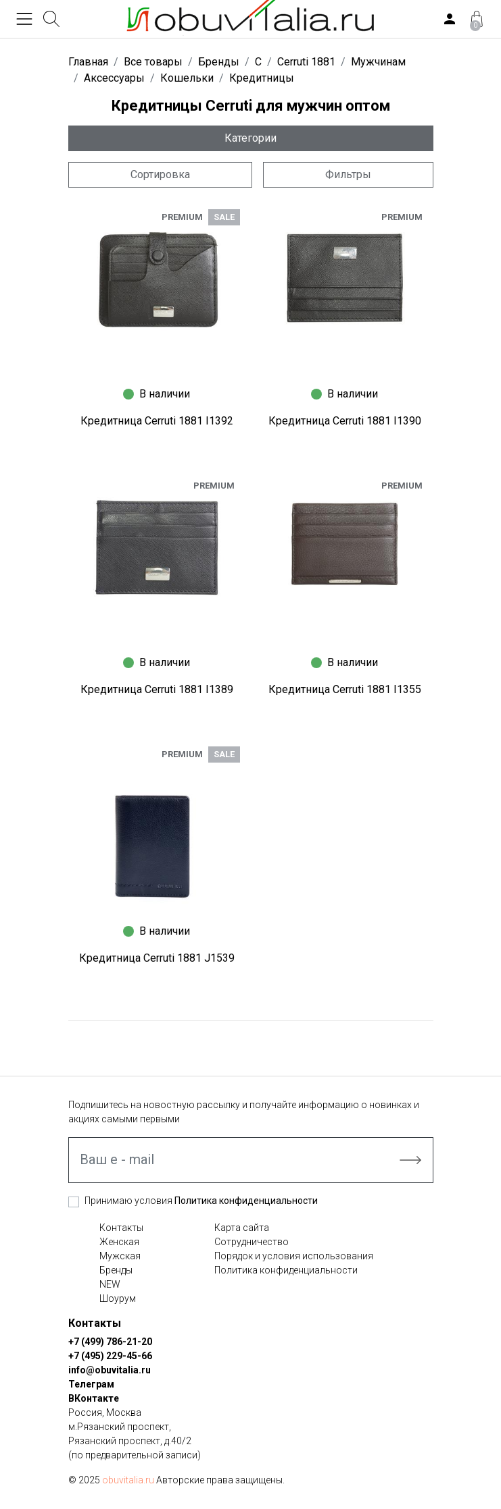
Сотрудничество (251, 1241)
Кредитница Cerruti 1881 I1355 (344, 689)
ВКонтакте (93, 1398)
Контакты (121, 1227)
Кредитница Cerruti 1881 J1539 (157, 958)
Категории (250, 138)
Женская (119, 1241)
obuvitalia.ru (128, 1480)
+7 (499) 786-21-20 (110, 1341)
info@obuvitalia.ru (109, 1370)
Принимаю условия (201, 1200)
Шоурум (117, 1298)
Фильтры (348, 174)
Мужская (120, 1256)
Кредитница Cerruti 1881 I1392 (156, 420)
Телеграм (91, 1384)
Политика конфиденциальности (246, 1200)
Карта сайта (241, 1227)
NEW (109, 1284)
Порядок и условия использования (293, 1256)
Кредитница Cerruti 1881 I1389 (156, 689)
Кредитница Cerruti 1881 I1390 (344, 420)
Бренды (116, 1270)
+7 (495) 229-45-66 (110, 1355)
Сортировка (160, 174)
